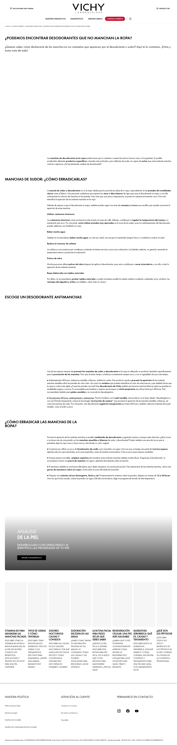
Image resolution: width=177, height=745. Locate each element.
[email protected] (114, 740)
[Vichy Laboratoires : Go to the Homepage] (88, 8)
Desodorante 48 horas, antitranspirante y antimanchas (71, 397)
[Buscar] (130, 18)
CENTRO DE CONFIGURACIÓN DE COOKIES (21, 727)
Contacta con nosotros (69, 706)
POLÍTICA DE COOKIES (13, 720)
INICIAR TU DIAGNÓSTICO (31, 558)
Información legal (11, 713)
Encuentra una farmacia (69, 713)
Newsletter (64, 720)
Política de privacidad (12, 706)
